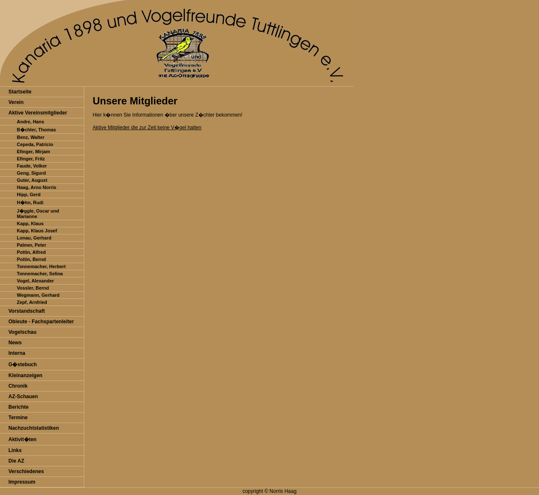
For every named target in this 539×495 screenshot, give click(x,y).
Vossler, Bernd (33, 287)
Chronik (17, 386)
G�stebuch (22, 364)
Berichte (18, 407)
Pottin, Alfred (31, 252)
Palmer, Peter (31, 245)
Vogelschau (22, 332)
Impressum (21, 482)
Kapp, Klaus (30, 223)
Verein (16, 102)
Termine (18, 417)
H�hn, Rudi (30, 202)
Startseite (20, 92)
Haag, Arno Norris (36, 187)
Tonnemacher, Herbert (41, 266)
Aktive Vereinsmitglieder (37, 113)
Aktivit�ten (22, 439)
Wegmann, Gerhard (38, 295)
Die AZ (16, 461)
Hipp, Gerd (28, 194)
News (14, 343)
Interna (16, 353)
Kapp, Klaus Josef (37, 230)
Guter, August (32, 180)
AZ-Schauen (23, 396)
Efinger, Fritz (31, 158)
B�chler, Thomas (36, 129)
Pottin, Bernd (31, 259)
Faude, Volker (32, 165)
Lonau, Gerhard (34, 237)
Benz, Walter (31, 137)
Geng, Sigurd (31, 173)
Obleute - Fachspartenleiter (41, 322)
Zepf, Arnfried (32, 302)
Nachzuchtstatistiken (33, 428)
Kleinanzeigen (25, 375)
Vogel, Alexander (35, 280)
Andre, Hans (30, 121)
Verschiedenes (26, 471)
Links (14, 450)
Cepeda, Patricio (35, 144)
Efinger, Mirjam (33, 151)
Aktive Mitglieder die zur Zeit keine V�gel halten (147, 127)
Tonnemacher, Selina (40, 273)
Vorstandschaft (26, 311)
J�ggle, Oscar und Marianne (38, 213)
